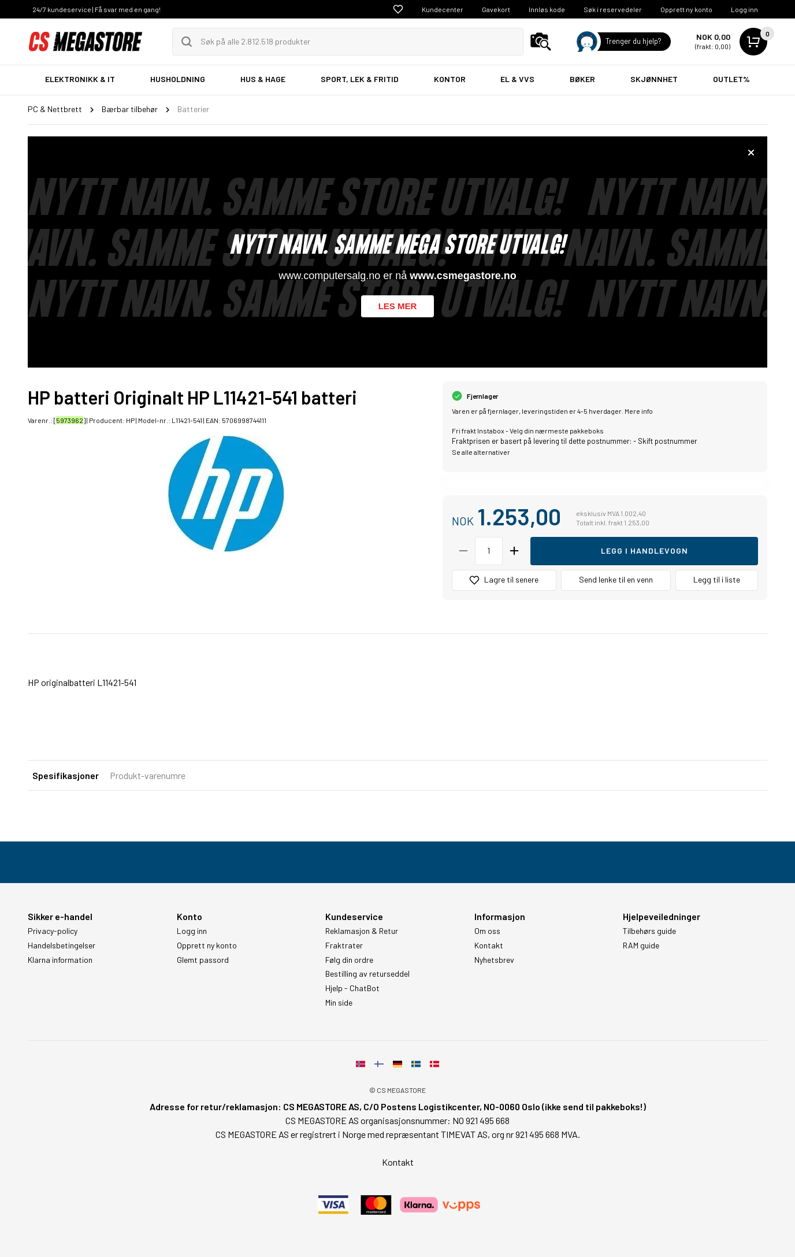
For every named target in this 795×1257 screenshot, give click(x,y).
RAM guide (641, 945)
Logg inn (744, 9)
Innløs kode (547, 9)
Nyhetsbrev (494, 960)
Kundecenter (442, 9)
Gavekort (496, 9)
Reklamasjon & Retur (361, 931)
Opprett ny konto (686, 9)
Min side (338, 1002)
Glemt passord (203, 960)
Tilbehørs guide (649, 931)
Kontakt (488, 945)
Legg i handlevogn (644, 550)
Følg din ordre (349, 960)
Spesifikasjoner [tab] (65, 775)
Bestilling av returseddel (367, 973)
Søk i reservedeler (613, 9)
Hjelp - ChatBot (352, 988)
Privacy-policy (52, 931)
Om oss (487, 931)
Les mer (397, 306)
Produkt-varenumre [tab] (147, 775)
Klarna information (60, 960)
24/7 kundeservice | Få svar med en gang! (96, 9)
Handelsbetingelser (61, 945)
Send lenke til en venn (616, 579)
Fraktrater (344, 945)
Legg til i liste (716, 579)
